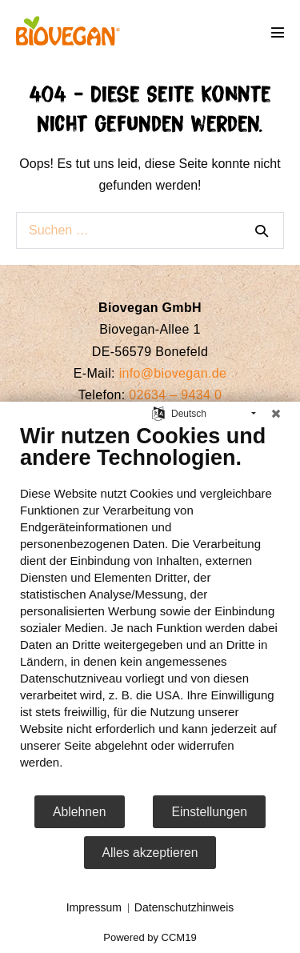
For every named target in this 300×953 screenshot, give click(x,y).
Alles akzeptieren (150, 852)
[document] (150, 608)
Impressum (94, 907)
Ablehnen (79, 812)
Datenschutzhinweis (184, 907)
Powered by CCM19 (149, 937)
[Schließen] (276, 414)
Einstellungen (209, 812)
